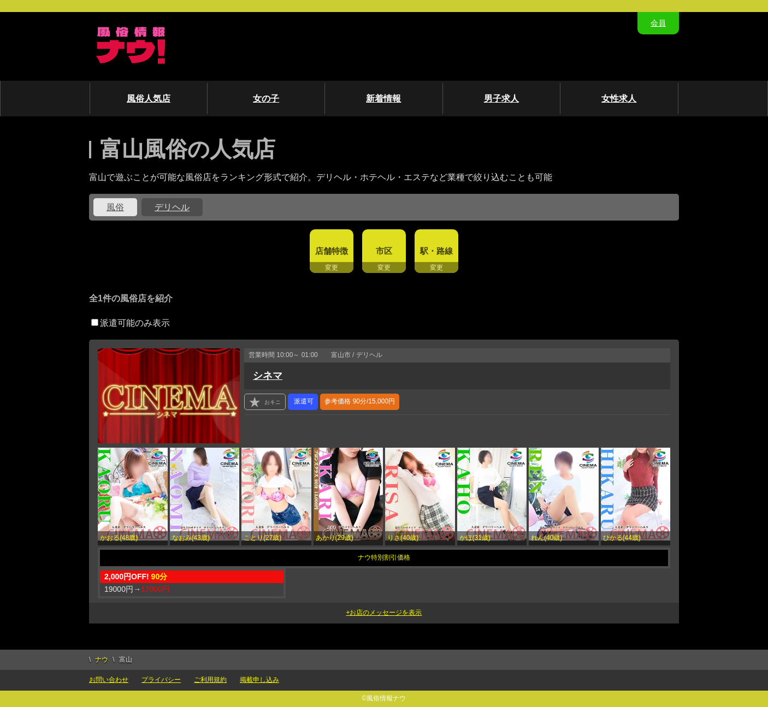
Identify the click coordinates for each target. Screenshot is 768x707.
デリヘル (172, 207)
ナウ (101, 659)
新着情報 (383, 98)
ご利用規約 (210, 680)
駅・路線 (436, 251)
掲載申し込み (259, 680)
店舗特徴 (331, 251)
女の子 (266, 98)
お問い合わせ (108, 680)
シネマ (267, 375)
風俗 (115, 207)
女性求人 (618, 98)
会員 (658, 23)
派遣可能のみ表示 (130, 323)
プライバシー (161, 680)
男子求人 (501, 98)
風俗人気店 (148, 98)
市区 (384, 251)
